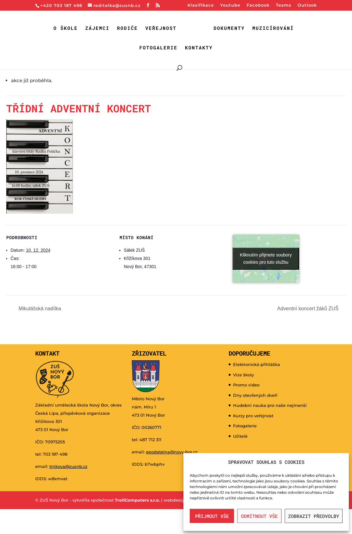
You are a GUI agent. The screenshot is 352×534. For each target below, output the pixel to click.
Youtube (230, 5)
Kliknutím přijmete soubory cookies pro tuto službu (266, 258)
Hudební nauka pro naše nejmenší (270, 405)
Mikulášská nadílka (39, 308)
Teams (283, 5)
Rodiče (127, 28)
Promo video (246, 384)
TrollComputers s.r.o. (137, 500)
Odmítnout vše (259, 516)
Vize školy (243, 374)
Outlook (307, 5)
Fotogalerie (158, 48)
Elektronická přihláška (256, 364)
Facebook (258, 5)
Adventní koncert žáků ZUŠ (308, 308)
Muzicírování (273, 28)
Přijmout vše (212, 516)
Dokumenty (229, 28)
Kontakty (199, 48)
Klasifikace (200, 5)
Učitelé (240, 436)
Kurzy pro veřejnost (253, 415)
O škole (65, 28)
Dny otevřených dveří (255, 395)
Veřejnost (160, 28)
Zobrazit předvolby (313, 516)
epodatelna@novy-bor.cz (172, 451)
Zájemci (97, 28)
